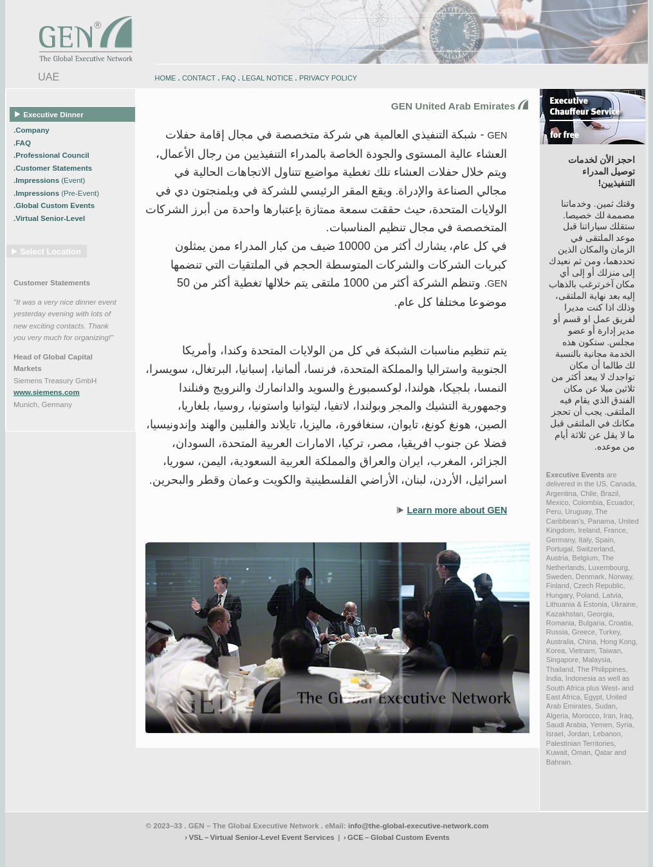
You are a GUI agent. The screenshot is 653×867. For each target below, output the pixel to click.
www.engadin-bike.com (37, 853)
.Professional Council (52, 155)
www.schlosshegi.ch (95, 862)
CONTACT (199, 78)
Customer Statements (52, 283)
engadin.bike (325, 853)
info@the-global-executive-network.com (418, 826)
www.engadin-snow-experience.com (192, 853)
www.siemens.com (47, 392)
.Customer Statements (54, 168)
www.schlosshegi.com (35, 862)
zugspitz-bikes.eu (475, 853)
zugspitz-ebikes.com (589, 853)
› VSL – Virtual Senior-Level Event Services (259, 837)
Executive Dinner (50, 115)
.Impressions (49, 180)
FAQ (229, 78)
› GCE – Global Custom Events (397, 837)
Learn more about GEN (457, 510)
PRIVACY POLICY (328, 78)
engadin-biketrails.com (275, 853)
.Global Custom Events (55, 205)
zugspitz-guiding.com (529, 853)
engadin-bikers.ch (369, 853)
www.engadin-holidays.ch (105, 853)
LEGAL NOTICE (267, 78)
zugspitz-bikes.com (422, 853)
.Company (32, 130)
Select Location (50, 251)
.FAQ (23, 143)
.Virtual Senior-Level (50, 218)
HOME (165, 78)
